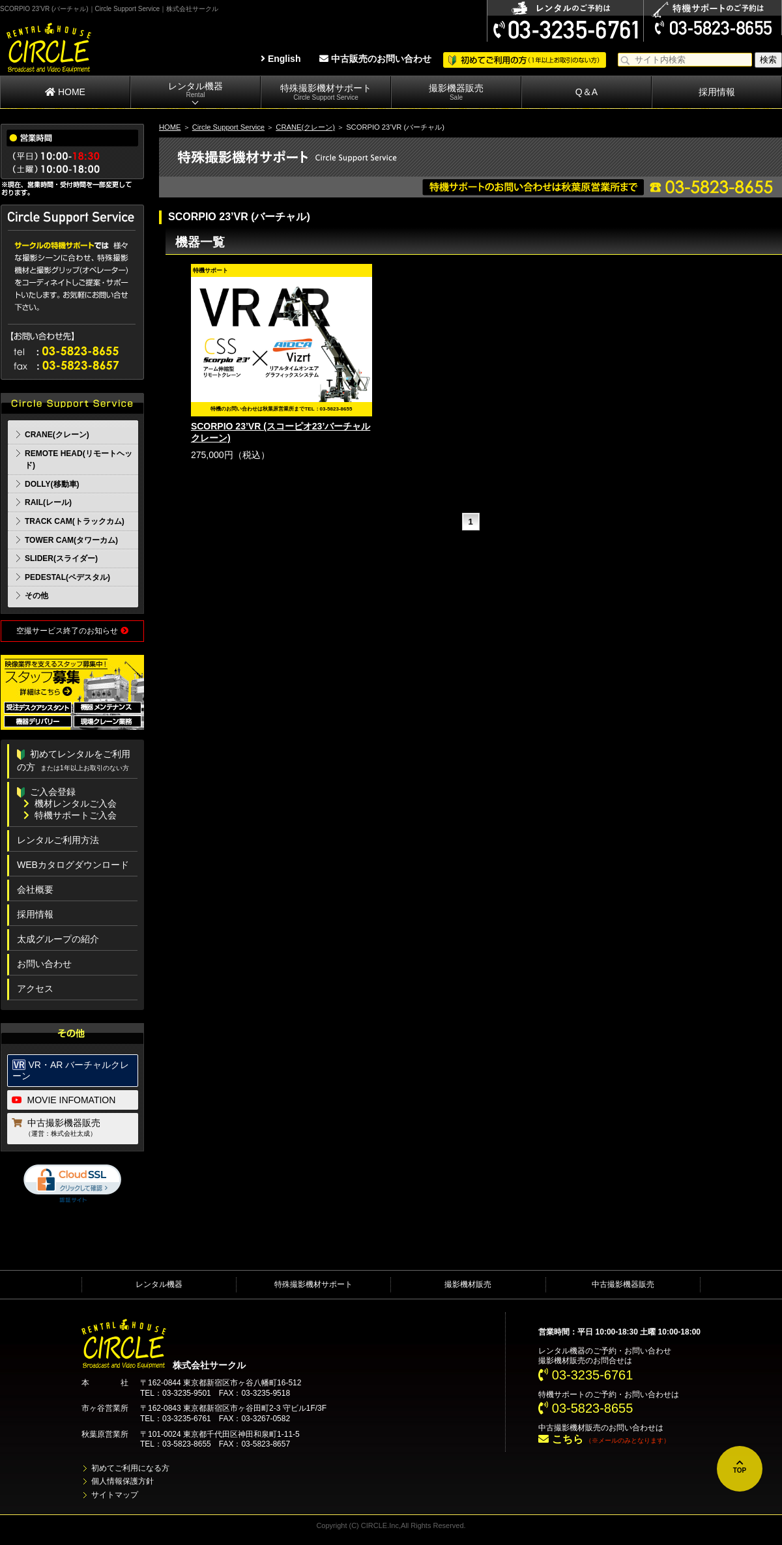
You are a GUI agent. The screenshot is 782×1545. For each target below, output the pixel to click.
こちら (560, 1439)
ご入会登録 (46, 792)
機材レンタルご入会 (70, 803)
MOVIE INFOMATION (64, 1100)
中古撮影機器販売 (73, 1129)
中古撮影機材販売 (569, 1427)
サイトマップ (114, 1494)
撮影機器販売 (456, 92)
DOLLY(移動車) (52, 484)
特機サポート (561, 1394)
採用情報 (717, 92)
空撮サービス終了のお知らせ (72, 630)
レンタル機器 (195, 90)
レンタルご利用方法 (58, 840)
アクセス (35, 988)
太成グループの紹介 (58, 939)
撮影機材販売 (467, 1284)
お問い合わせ (44, 964)
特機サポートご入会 (70, 815)
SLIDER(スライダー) (61, 558)
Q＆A (586, 92)
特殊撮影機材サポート (325, 92)
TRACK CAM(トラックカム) (74, 521)
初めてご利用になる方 (130, 1468)
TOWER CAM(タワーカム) (71, 540)
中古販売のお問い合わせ (375, 58)
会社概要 (35, 889)
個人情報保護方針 (122, 1481)
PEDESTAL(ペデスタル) (67, 577)
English (280, 58)
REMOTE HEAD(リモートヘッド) (78, 459)
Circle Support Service (228, 127)
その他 (36, 595)
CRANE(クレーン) (305, 127)
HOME (65, 92)
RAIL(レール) (48, 502)
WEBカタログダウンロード (73, 864)
